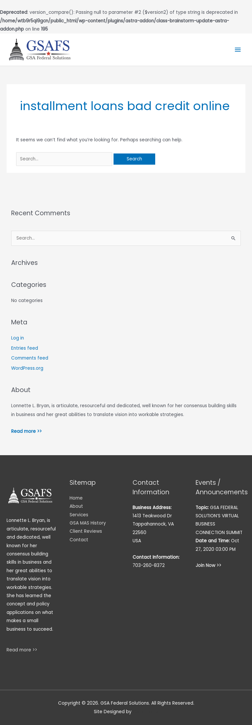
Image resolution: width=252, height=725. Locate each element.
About (76, 506)
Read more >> (26, 431)
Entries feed (24, 348)
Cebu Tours (145, 712)
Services (79, 515)
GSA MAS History (88, 523)
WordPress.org (27, 368)
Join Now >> (208, 565)
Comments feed (29, 358)
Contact (79, 540)
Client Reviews (86, 531)
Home (76, 498)
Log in (17, 338)
